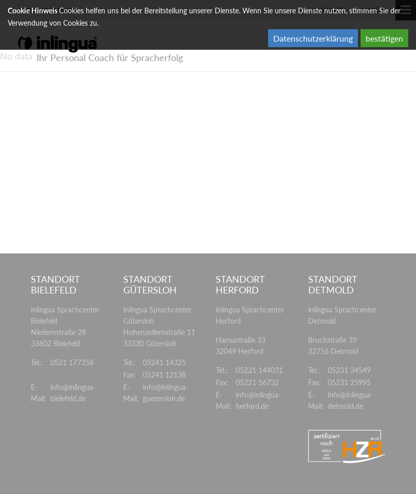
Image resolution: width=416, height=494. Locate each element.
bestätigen (384, 38)
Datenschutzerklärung (313, 38)
